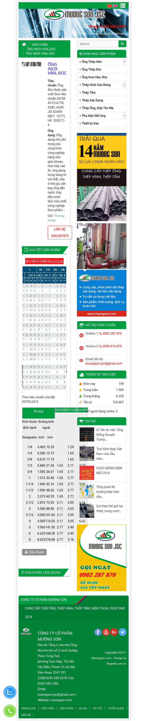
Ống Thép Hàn (91, 61)
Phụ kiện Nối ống (93, 115)
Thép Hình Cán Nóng (95, 85)
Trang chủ (28, 708)
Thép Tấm (88, 92)
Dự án (83, 708)
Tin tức (97, 708)
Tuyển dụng (116, 708)
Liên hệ (26, 715)
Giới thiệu (47, 708)
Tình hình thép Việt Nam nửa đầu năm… (109, 453)
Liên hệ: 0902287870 (60, 232)
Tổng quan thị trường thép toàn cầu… (107, 491)
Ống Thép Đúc (90, 69)
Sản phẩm (40, 45)
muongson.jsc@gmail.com (104, 363)
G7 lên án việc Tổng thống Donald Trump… (109, 434)
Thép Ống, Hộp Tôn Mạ (97, 108)
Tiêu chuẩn (34, 552)
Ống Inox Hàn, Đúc (41, 49)
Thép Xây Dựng (91, 100)
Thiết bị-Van (89, 123)
